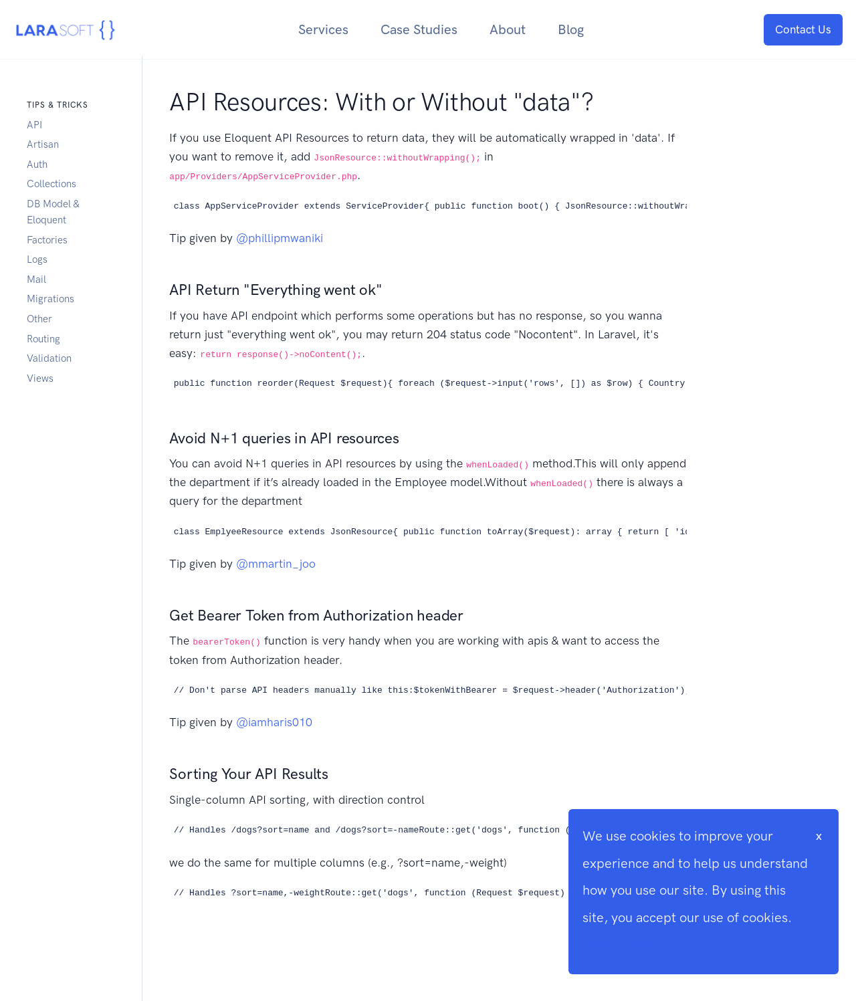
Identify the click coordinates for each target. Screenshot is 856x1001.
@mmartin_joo (276, 563)
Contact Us (803, 29)
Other (39, 319)
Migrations (50, 299)
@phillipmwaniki (279, 238)
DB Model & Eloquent (53, 212)
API (34, 125)
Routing (43, 339)
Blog (571, 29)
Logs (37, 259)
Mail (36, 279)
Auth (37, 164)
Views (40, 378)
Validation (49, 358)
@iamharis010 (274, 722)
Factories (47, 240)
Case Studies (419, 29)
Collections (51, 184)
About (508, 29)
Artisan (43, 144)
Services (323, 29)
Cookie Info (616, 944)
